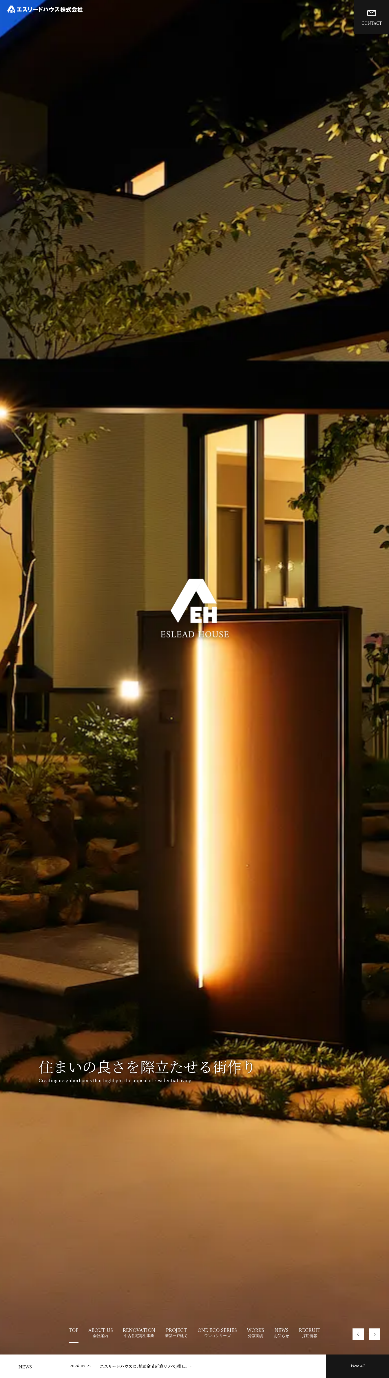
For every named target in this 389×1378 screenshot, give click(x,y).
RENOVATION (139, 1332)
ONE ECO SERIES (217, 1332)
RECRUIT (309, 1332)
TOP (73, 1330)
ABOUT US (100, 1332)
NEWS (281, 1332)
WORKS (255, 1332)
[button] (358, 1334)
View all (357, 1366)
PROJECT (176, 1332)
